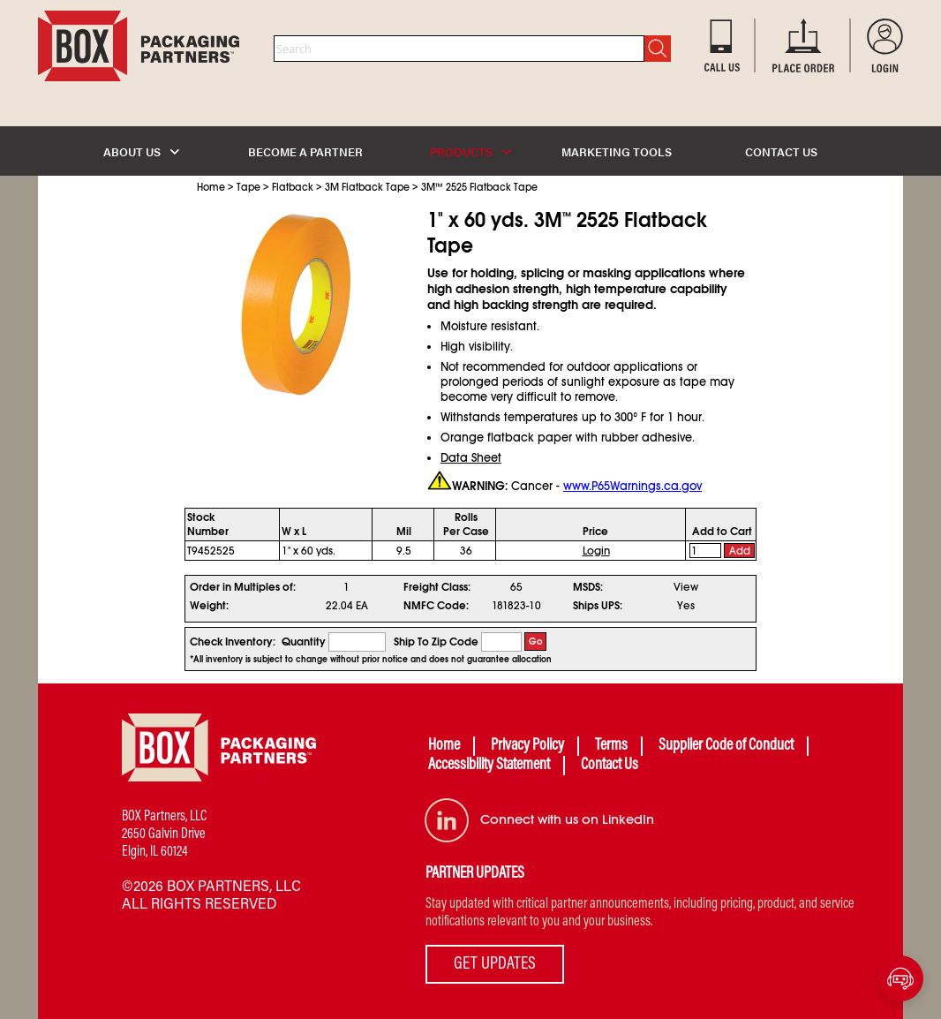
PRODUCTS (470, 151)
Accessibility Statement (489, 766)
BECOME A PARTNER (305, 151)
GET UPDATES (495, 964)
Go (536, 641)
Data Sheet (470, 457)
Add (739, 551)
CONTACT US (781, 151)
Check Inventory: (232, 642)
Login (596, 551)
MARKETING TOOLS (616, 151)
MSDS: (588, 587)
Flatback (292, 187)
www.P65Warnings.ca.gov (632, 486)
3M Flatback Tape (367, 187)
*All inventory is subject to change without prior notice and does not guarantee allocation (371, 659)
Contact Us (609, 766)
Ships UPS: (597, 606)
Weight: (209, 606)
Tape (248, 187)
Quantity (304, 642)
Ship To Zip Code (436, 642)
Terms (611, 746)
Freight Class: (436, 587)
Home (211, 187)
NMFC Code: (436, 606)
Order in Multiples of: (243, 587)
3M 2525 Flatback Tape (479, 187)
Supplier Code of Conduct (726, 746)
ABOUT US (141, 151)
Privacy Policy (527, 746)
